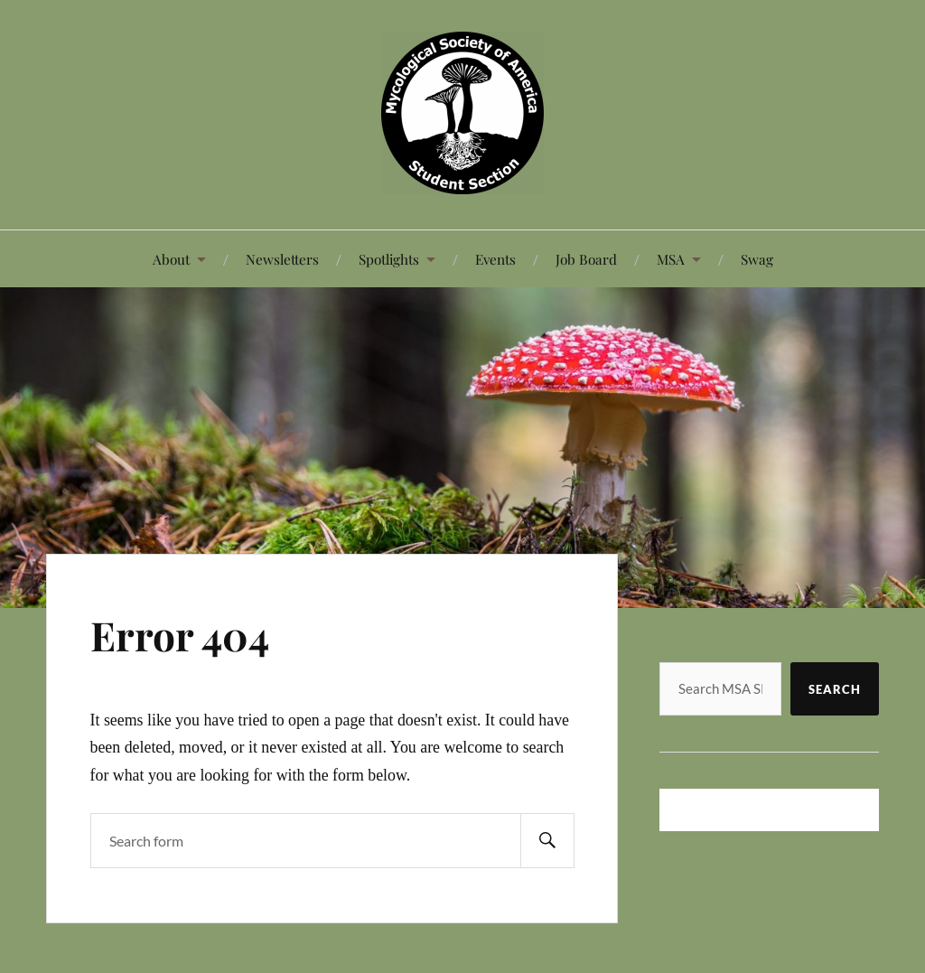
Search (834, 689)
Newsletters (282, 258)
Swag (757, 258)
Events (495, 258)
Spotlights (389, 258)
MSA (671, 258)
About (171, 258)
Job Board (586, 258)
